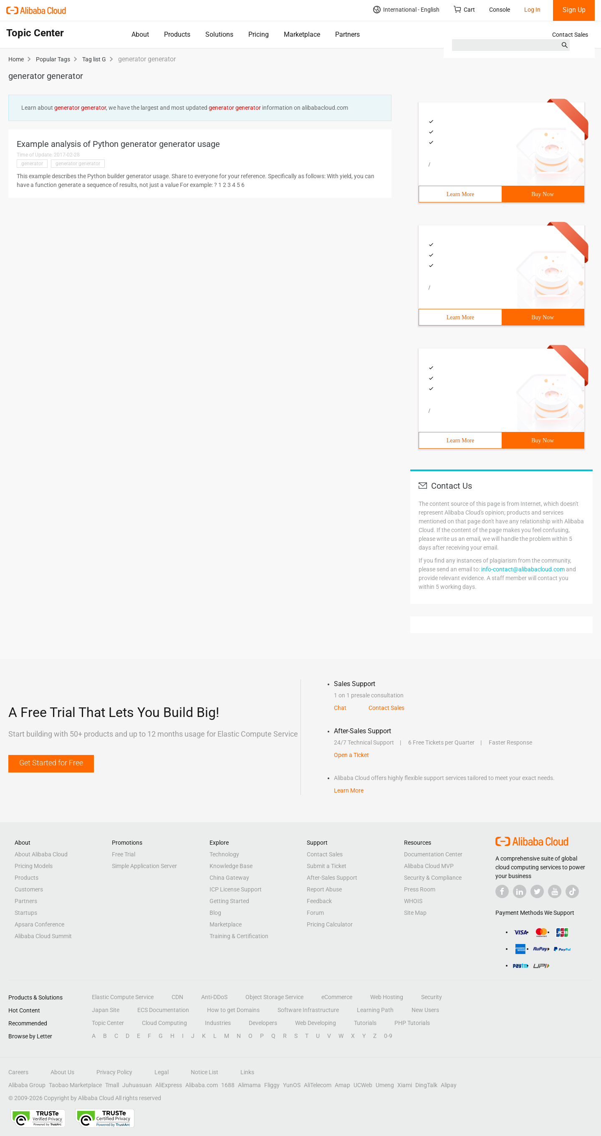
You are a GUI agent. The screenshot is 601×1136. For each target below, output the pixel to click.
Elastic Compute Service (123, 997)
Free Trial (123, 854)
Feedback (319, 901)
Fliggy (272, 1085)
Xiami (404, 1085)
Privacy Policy (114, 1072)
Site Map (415, 912)
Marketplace (302, 34)
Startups (26, 912)
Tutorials (365, 1023)
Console (499, 9)
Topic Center (108, 1023)
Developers (263, 1023)
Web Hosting (386, 997)
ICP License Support (236, 889)
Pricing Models (34, 866)
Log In (532, 9)
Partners (347, 34)
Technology (224, 854)
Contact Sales (570, 34)
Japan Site (105, 1010)
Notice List (204, 1072)
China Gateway (229, 877)
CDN (177, 997)
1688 (228, 1085)
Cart (464, 9)
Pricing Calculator (330, 924)
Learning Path (375, 1010)
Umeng (385, 1085)
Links (247, 1072)
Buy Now (542, 194)
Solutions (219, 34)
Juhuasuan (137, 1085)
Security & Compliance (433, 877)
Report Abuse (324, 889)
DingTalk (426, 1085)
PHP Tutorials (412, 1023)
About (140, 34)
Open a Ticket (351, 755)
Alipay (449, 1085)
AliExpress (168, 1085)
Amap (342, 1085)
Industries (218, 1023)
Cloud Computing (164, 1023)
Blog (215, 912)
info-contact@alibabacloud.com (523, 569)
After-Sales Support (332, 877)
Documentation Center (433, 854)
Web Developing (315, 1023)
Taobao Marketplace (75, 1085)
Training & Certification (239, 936)
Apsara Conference (39, 924)
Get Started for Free (51, 762)
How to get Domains (233, 1010)
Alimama (249, 1085)
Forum (315, 912)
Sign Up (574, 10)
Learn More (460, 194)
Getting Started (229, 901)
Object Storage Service (274, 997)
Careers (18, 1072)
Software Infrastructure (308, 1010)
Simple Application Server (144, 866)
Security (431, 997)
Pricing (258, 34)
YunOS (291, 1085)
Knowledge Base (231, 866)
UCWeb (363, 1085)
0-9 (388, 1035)
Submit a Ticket (326, 866)
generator (32, 164)
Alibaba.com (201, 1085)
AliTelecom (317, 1085)
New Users (425, 1010)
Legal (161, 1072)
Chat (340, 707)
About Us (62, 1072)
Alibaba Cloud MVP (429, 866)
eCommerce (336, 997)
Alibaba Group (26, 1085)
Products (177, 34)
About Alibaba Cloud (41, 854)
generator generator (78, 164)
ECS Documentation (163, 1010)
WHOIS (413, 901)
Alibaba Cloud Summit (43, 936)
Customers (29, 889)
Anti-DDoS (214, 997)
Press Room (419, 889)
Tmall (112, 1085)
